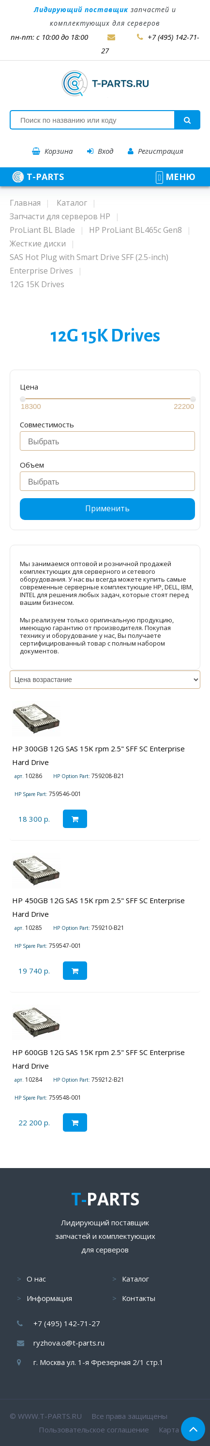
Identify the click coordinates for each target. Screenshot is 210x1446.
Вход (100, 151)
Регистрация (155, 151)
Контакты (138, 1298)
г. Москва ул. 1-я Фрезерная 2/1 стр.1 (98, 1362)
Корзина (52, 151)
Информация (49, 1298)
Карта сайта (179, 1429)
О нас (36, 1279)
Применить (107, 508)
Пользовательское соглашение (94, 1429)
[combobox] (107, 441)
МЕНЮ (175, 176)
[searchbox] (110, 442)
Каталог (135, 1279)
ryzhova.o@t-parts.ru (69, 1343)
